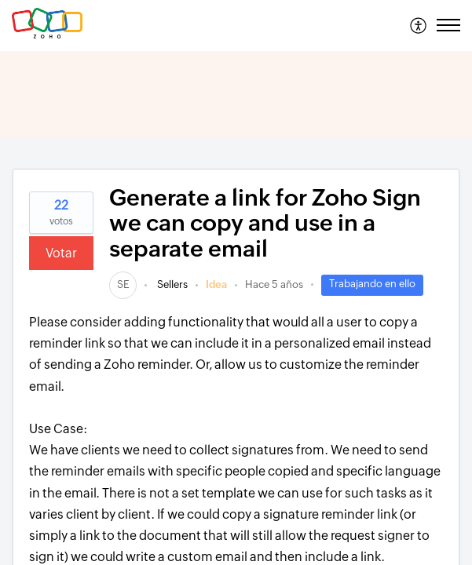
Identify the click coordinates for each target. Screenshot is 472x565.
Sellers (171, 284)
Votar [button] (61, 253)
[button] (419, 25)
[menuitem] (419, 25)
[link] (123, 284)
